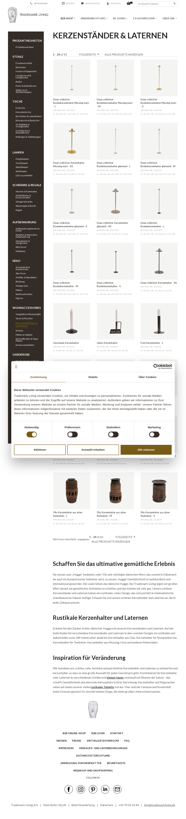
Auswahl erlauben (93, 449)
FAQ (127, 740)
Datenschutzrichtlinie (93, 755)
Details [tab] (93, 377)
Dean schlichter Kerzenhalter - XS (159, 282)
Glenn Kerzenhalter (107, 342)
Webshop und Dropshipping (93, 770)
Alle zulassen (146, 449)
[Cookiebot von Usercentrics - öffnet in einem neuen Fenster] (156, 366)
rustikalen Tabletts (102, 687)
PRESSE (76, 740)
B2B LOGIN (98, 733)
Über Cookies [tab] (147, 377)
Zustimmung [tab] (38, 377)
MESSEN (61, 740)
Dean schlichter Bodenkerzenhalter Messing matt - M (115, 103)
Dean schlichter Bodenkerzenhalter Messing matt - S (158, 103)
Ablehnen (40, 449)
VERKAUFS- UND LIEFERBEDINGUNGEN (103, 748)
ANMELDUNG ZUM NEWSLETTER (80, 763)
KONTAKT (116, 733)
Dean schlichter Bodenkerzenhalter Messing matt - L (71, 103)
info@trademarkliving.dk (159, 805)
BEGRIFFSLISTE (116, 763)
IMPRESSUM (66, 748)
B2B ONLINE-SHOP (74, 733)
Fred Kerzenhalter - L (152, 342)
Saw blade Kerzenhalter (66, 342)
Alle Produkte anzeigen (124, 54)
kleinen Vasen (115, 677)
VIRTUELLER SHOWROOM (103, 740)
